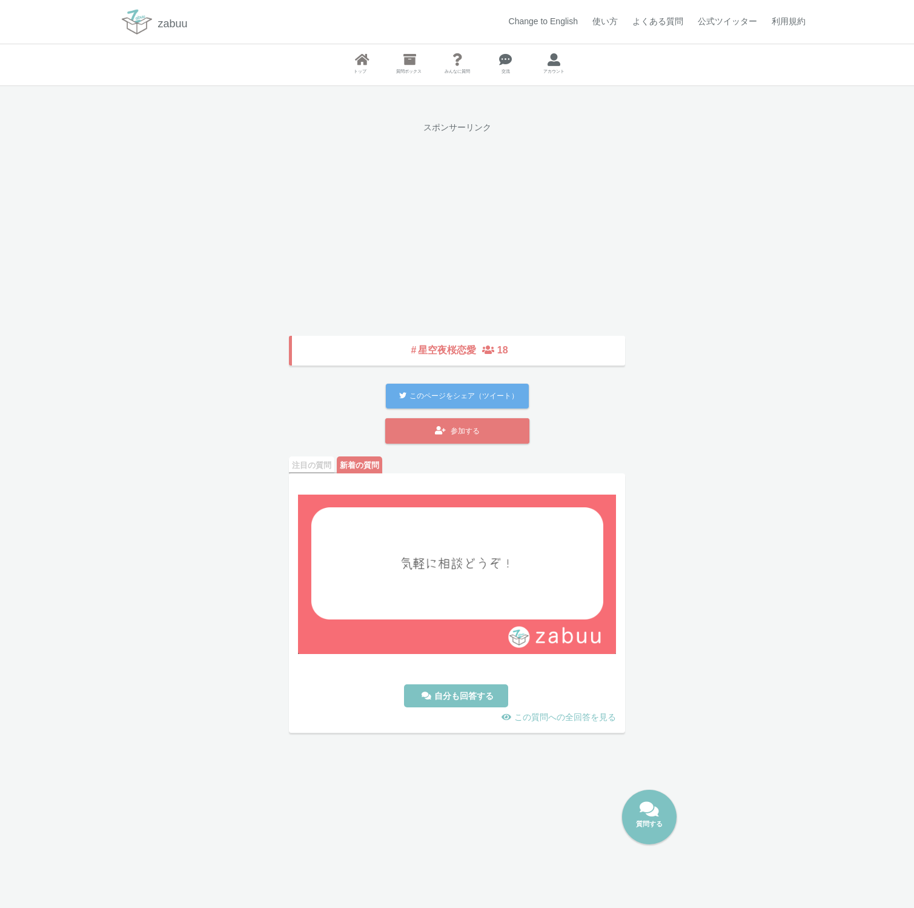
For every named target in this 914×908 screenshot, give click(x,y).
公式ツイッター (727, 21)
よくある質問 (657, 21)
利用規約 (789, 21)
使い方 (605, 21)
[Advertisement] (457, 225)
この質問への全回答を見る (565, 717)
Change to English (543, 21)
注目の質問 (311, 465)
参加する (457, 430)
